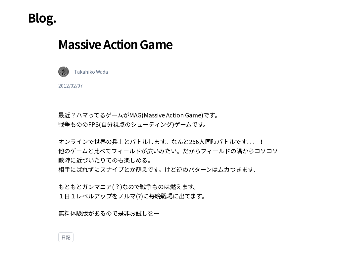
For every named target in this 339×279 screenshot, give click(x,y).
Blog (40, 17)
